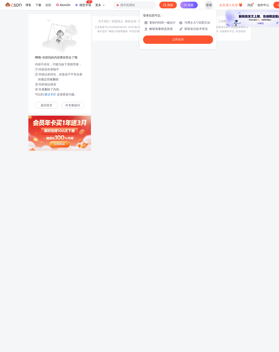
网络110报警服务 (118, 331)
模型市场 (83, 3)
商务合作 (131, 322)
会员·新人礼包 (231, 5)
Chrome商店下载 (162, 331)
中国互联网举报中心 (140, 331)
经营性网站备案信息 (196, 327)
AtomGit (62, 4)
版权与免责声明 (198, 331)
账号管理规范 (180, 331)
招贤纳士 (117, 322)
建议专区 (50, 94)
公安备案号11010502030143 (111, 327)
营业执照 (241, 331)
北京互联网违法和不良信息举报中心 (228, 327)
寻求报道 (144, 322)
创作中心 (263, 5)
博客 (28, 5)
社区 (48, 5)
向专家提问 (72, 105)
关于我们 (104, 322)
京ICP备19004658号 (139, 327)
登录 (209, 5)
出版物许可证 (226, 331)
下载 (38, 5)
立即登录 (178, 39)
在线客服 (211, 322)
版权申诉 (213, 331)
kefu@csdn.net (189, 322)
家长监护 (102, 331)
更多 (99, 5)
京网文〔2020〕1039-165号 (167, 327)
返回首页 (46, 105)
